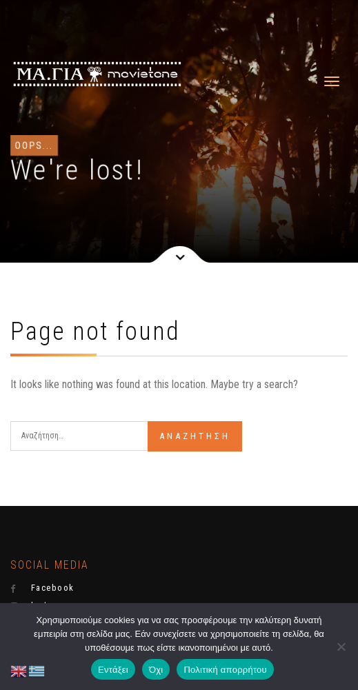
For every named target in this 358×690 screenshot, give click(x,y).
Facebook (42, 587)
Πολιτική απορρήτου (224, 669)
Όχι (156, 669)
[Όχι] (341, 646)
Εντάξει (113, 669)
